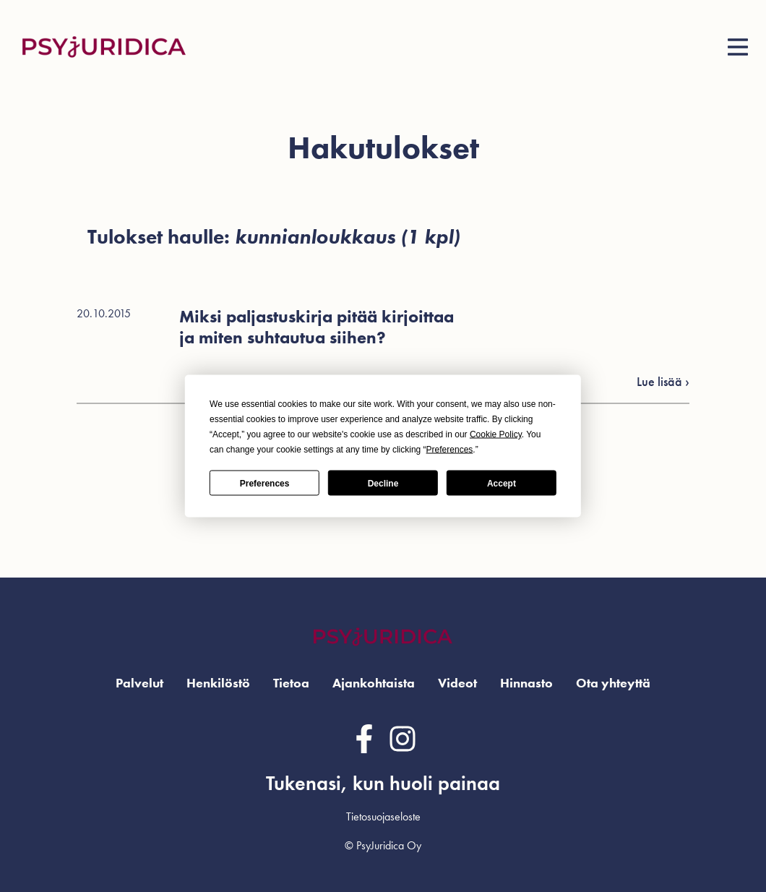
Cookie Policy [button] (496, 434)
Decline (383, 483)
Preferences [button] (449, 450)
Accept (501, 483)
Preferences (265, 483)
